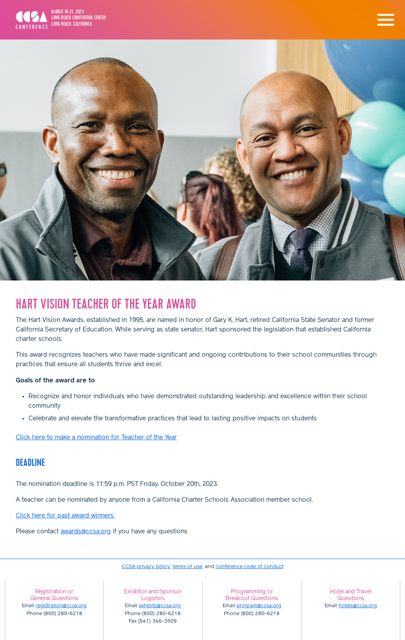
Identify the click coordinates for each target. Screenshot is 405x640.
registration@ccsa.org (61, 605)
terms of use (187, 566)
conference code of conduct (250, 566)
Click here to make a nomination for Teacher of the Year (96, 438)
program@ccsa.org (259, 605)
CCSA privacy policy (146, 566)
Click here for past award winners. (65, 516)
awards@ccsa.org (86, 532)
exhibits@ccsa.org (160, 605)
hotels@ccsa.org (358, 605)
